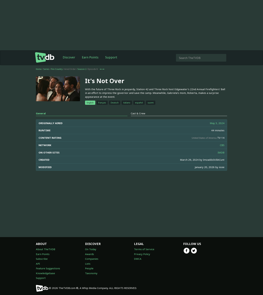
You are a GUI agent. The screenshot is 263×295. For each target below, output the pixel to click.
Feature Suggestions (48, 268)
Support (111, 57)
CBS (222, 145)
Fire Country (57, 69)
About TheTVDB (45, 249)
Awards (89, 254)
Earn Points (90, 57)
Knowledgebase (45, 273)
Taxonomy (91, 273)
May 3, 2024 (217, 123)
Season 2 (81, 69)
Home (39, 69)
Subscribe (42, 258)
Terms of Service (144, 249)
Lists (87, 263)
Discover (69, 57)
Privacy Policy (142, 254)
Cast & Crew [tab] (138, 113)
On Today (90, 249)
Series (46, 69)
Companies (91, 258)
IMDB (221, 152)
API (38, 263)
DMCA (137, 258)
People (89, 268)
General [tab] (41, 113)
